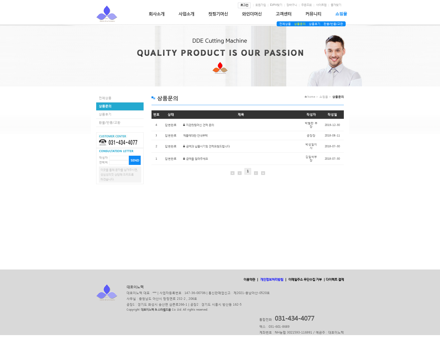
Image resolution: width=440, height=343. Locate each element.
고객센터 (283, 13)
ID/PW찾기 (276, 5)
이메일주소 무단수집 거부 (305, 279)
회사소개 (156, 13)
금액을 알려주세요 (197, 158)
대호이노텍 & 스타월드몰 (156, 309)
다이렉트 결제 (335, 279)
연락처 (103, 162)
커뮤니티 (313, 13)
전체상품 (285, 23)
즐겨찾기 (336, 5)
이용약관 (249, 279)
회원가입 (260, 5)
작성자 (103, 157)
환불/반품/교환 (333, 23)
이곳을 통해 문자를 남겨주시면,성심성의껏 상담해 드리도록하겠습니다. (118, 174)
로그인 (244, 5)
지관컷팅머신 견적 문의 (200, 125)
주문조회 (306, 5)
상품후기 (314, 23)
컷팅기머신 (218, 13)
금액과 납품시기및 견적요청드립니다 (208, 146)
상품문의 (300, 23)
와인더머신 (252, 13)
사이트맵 (321, 5)
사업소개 (186, 13)
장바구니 (291, 5)
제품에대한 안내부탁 (195, 135)
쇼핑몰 (341, 13)
